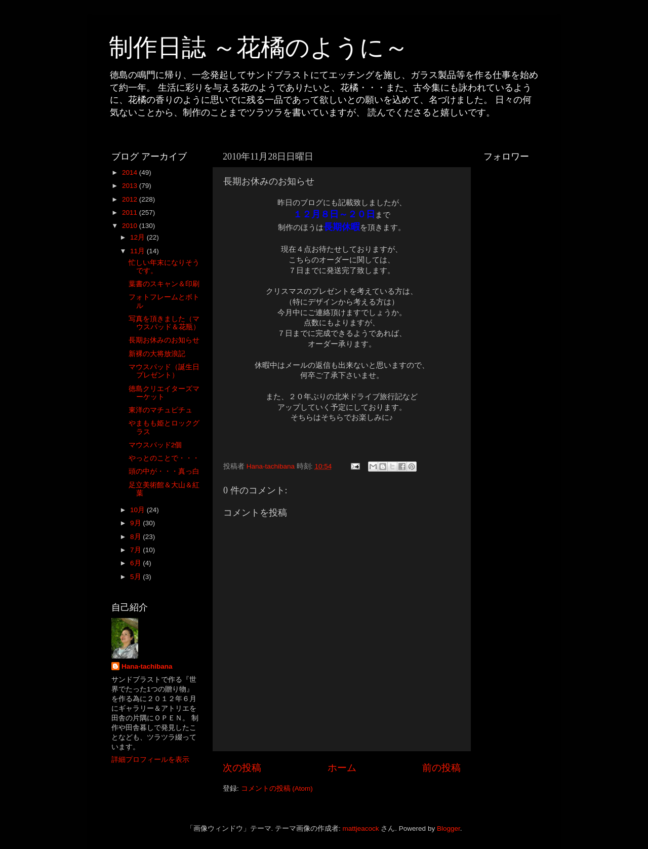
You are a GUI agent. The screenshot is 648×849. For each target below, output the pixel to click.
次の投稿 (242, 767)
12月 (138, 237)
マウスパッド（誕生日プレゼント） (164, 371)
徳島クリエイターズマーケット (164, 393)
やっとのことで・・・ (164, 458)
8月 (136, 537)
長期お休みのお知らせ (164, 340)
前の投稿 (441, 767)
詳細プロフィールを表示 (150, 759)
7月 (136, 550)
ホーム (342, 767)
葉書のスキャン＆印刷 (164, 284)
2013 (130, 185)
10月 (138, 510)
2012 (130, 199)
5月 (136, 577)
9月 (136, 523)
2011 (130, 212)
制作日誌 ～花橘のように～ (259, 47)
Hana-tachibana (147, 666)
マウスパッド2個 (155, 445)
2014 (130, 172)
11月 (138, 251)
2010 (130, 225)
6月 (136, 563)
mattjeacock (361, 828)
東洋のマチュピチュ (160, 410)
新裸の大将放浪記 (160, 354)
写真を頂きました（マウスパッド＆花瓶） (164, 323)
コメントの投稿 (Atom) (277, 788)
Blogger (448, 828)
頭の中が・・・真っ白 (164, 471)
